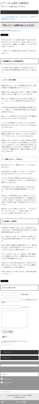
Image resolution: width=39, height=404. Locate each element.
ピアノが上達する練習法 (14, 3)
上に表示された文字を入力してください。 (15, 341)
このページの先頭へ (21, 402)
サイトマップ (6, 391)
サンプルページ (7, 378)
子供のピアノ (15, 30)
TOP (9, 16)
